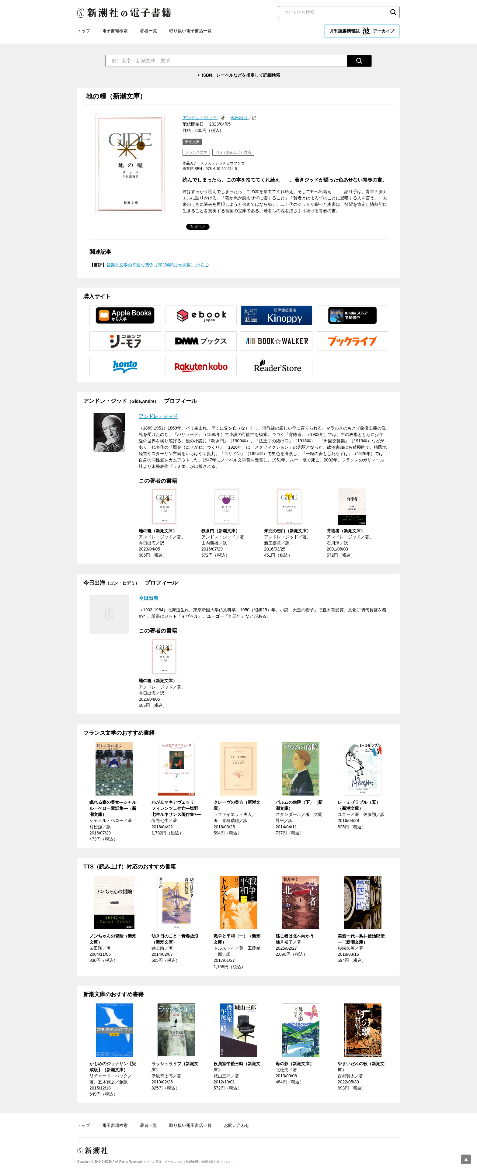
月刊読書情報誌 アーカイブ (362, 31)
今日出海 (239, 117)
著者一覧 (148, 30)
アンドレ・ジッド (200, 117)
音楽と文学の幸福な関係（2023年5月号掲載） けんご (157, 264)
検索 (393, 12)
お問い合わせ (236, 1125)
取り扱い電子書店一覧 (190, 30)
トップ (83, 30)
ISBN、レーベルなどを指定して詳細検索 (241, 75)
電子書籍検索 (115, 30)
